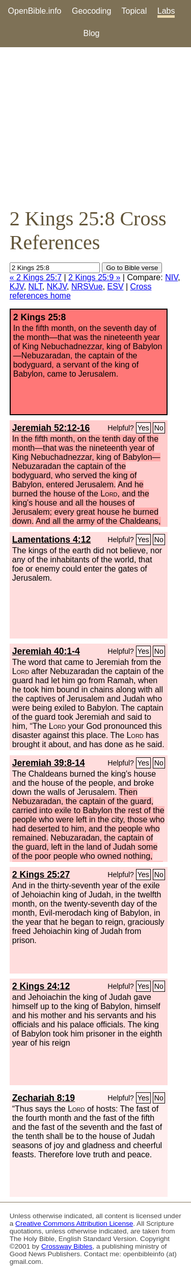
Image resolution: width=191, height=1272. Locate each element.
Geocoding (91, 11)
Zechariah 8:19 (43, 1098)
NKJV (57, 286)
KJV (17, 286)
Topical (134, 11)
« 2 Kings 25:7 (36, 277)
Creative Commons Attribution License (74, 1223)
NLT (35, 286)
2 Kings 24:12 (41, 986)
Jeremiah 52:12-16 (51, 428)
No (158, 428)
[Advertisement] (95, 126)
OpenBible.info (35, 11)
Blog (91, 33)
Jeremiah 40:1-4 (46, 651)
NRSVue (87, 286)
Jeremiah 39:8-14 (48, 763)
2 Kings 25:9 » (94, 277)
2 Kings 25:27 (41, 874)
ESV (115, 286)
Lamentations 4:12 (51, 539)
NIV (171, 277)
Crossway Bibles (66, 1246)
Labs (166, 11)
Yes (143, 428)
